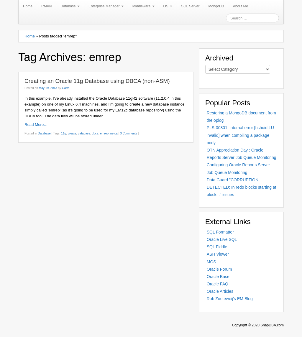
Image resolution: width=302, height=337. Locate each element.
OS (168, 6)
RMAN (46, 6)
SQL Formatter (220, 232)
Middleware (143, 6)
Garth (65, 88)
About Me (240, 6)
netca (114, 133)
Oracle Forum (219, 269)
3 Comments (128, 133)
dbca (95, 133)
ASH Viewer (218, 254)
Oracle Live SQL (222, 239)
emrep (104, 133)
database (84, 133)
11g (63, 133)
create (72, 133)
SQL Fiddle (217, 246)
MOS (211, 261)
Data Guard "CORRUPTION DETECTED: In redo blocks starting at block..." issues (241, 187)
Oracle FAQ (217, 284)
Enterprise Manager (106, 6)
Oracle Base (218, 276)
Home (27, 6)
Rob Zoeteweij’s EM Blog (230, 298)
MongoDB (216, 6)
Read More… (35, 124)
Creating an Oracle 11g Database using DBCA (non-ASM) (97, 81)
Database (70, 6)
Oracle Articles (220, 291)
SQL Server (190, 6)
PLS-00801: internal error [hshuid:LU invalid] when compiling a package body (240, 135)
